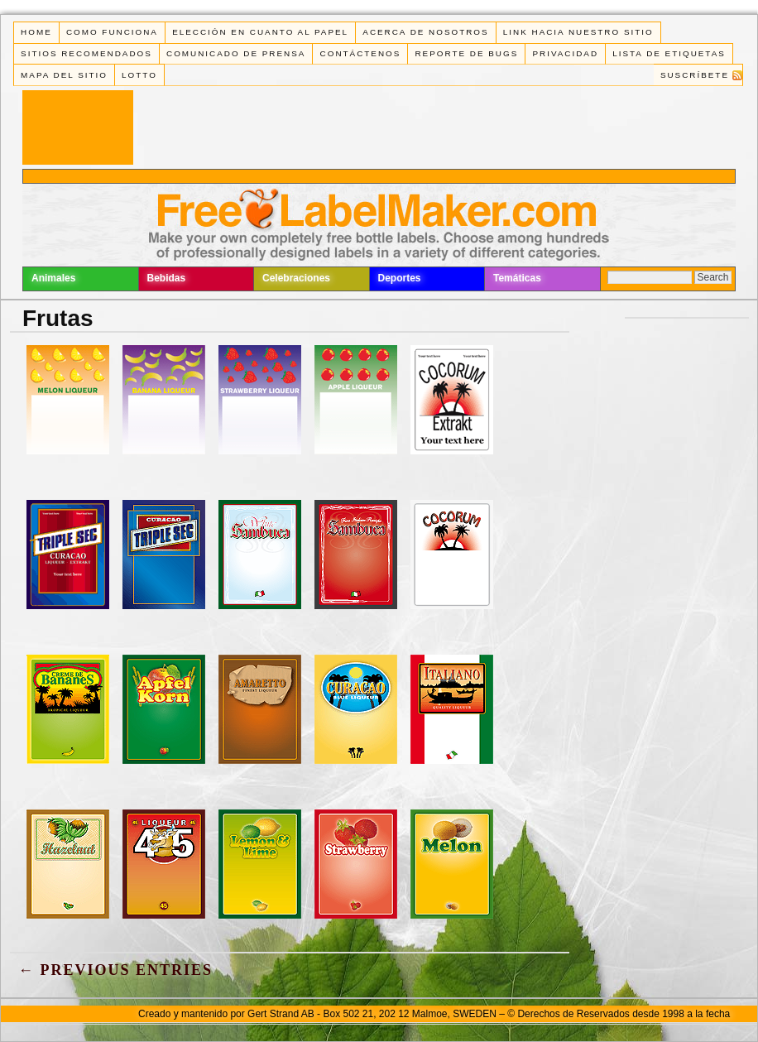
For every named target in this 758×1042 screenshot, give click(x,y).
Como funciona (112, 31)
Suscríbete (694, 74)
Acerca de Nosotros (425, 31)
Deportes (399, 278)
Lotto (139, 74)
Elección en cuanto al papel (260, 31)
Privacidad (565, 53)
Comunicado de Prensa (235, 53)
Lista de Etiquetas (669, 53)
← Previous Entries (115, 970)
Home (36, 31)
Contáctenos (360, 53)
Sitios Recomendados (86, 53)
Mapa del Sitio (64, 74)
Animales (53, 278)
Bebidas (166, 278)
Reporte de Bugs (466, 53)
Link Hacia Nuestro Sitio (578, 31)
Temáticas (517, 278)
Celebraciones (296, 278)
